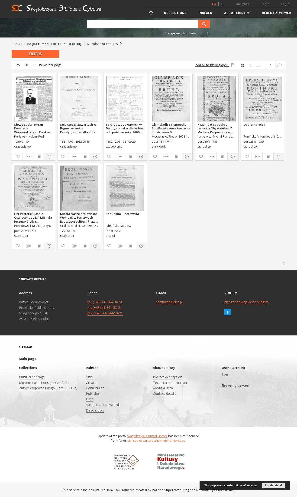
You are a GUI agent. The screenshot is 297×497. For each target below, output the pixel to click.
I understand (273, 485)
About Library (237, 13)
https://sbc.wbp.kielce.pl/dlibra (246, 302)
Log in (227, 374)
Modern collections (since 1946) (44, 382)
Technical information (170, 382)
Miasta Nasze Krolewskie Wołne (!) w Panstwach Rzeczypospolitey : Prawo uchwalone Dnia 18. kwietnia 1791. (78, 217)
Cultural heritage (32, 377)
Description (95, 410)
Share (265, 4)
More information (246, 485)
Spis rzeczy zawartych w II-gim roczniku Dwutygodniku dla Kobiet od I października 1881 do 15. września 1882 (79, 128)
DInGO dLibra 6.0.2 (107, 490)
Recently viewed (276, 13)
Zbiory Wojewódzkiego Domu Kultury (48, 388)
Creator (92, 382)
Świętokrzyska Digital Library (147, 436)
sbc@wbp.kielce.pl (169, 302)
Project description (167, 377)
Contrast (242, 4)
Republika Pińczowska (122, 214)
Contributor (95, 388)
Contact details (164, 393)
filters (35, 54)
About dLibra (163, 388)
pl (222, 4)
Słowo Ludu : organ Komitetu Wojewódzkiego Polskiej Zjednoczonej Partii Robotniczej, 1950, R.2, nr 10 (33, 128)
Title (89, 377)
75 (34, 65)
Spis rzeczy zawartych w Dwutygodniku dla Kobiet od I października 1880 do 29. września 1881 (125, 128)
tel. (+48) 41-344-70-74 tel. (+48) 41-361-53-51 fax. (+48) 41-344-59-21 (105, 307)
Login (285, 4)
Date (90, 399)
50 (26, 65)
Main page (27, 358)
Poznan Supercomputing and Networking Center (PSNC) (193, 490)
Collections (175, 13)
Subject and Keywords (103, 404)
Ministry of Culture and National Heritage (156, 440)
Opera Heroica (254, 124)
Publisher (93, 393)
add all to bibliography (215, 65)
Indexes (205, 13)
